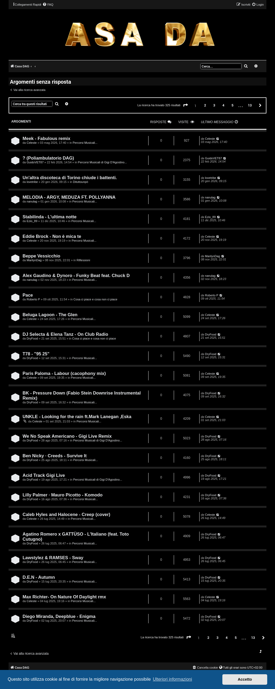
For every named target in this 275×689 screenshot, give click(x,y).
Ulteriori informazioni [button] (172, 679)
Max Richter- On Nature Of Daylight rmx (64, 596)
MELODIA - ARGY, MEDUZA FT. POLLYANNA (69, 197)
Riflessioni (83, 260)
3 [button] (214, 105)
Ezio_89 (32, 221)
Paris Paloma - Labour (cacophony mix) (64, 373)
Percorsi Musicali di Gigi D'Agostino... (102, 162)
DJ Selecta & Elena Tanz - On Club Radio (65, 334)
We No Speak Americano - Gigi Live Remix (67, 436)
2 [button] (205, 105)
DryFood (32, 338)
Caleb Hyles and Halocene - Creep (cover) (66, 514)
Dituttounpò (80, 181)
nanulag (32, 201)
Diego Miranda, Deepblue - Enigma (59, 616)
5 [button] (232, 105)
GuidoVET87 (35, 162)
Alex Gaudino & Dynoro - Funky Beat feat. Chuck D (76, 275)
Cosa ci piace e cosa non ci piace (95, 299)
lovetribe (32, 181)
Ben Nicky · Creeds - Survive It (54, 455)
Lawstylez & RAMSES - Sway (53, 557)
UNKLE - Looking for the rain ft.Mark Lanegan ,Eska (77, 416)
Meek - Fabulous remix (46, 138)
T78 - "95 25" (36, 353)
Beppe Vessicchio (41, 255)
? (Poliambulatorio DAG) (48, 158)
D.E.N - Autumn (39, 577)
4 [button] (223, 105)
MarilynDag (34, 260)
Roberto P (33, 299)
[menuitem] (47, 4)
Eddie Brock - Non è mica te (52, 236)
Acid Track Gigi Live (44, 475)
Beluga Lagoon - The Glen (50, 314)
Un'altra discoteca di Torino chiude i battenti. (70, 177)
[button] (185, 105)
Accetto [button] (245, 679)
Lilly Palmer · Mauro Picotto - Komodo (63, 494)
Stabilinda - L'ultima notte (50, 216)
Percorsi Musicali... (85, 142)
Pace (28, 295)
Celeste (32, 142)
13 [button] (250, 105)
